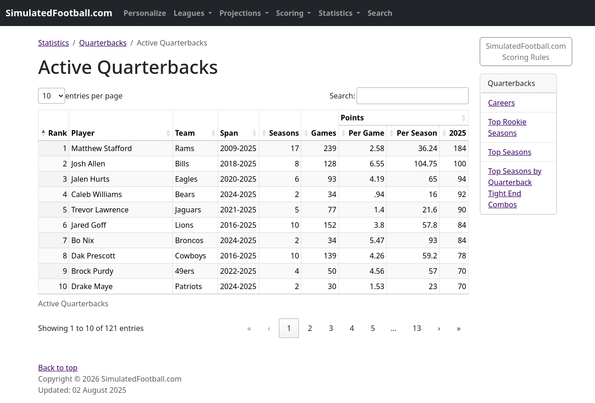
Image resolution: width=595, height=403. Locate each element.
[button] (43, 133)
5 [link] (373, 328)
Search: (342, 96)
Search (380, 13)
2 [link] (310, 328)
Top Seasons (509, 152)
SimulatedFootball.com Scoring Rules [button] (526, 51)
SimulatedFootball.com (59, 13)
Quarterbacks (102, 43)
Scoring (291, 13)
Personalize (145, 13)
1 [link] (289, 328)
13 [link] (417, 328)
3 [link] (331, 328)
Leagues (190, 13)
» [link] (459, 328)
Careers (501, 103)
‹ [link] (269, 328)
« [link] (249, 328)
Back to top (58, 368)
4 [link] (352, 328)
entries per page (94, 96)
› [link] (439, 328)
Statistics (336, 13)
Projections (241, 13)
